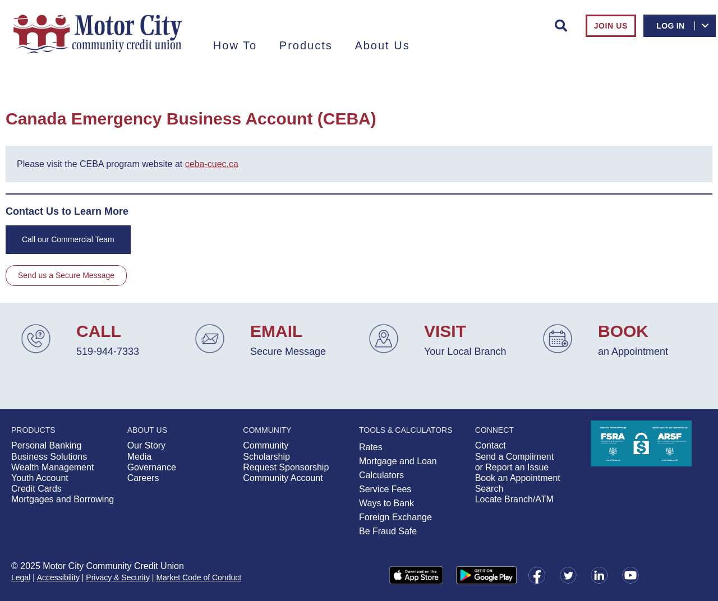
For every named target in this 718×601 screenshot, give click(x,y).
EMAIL (276, 331)
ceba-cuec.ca (211, 164)
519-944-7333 (107, 351)
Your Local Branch (465, 351)
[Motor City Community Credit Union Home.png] (97, 34)
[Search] (561, 26)
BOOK (623, 331)
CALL (98, 331)
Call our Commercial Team (68, 239)
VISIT (445, 331)
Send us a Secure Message (66, 275)
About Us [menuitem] (382, 45)
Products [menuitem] (306, 45)
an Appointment (633, 351)
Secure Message (288, 351)
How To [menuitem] (235, 45)
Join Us (611, 25)
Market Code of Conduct (198, 577)
